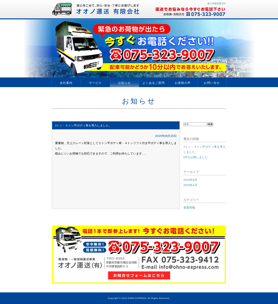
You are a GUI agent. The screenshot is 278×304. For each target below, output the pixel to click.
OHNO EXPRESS (137, 298)
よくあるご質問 (153, 82)
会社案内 (66, 82)
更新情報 (189, 207)
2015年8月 (190, 179)
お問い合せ (212, 82)
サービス (95, 82)
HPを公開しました (195, 157)
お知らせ (124, 82)
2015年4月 (190, 185)
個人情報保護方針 (216, 3)
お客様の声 (183, 82)
